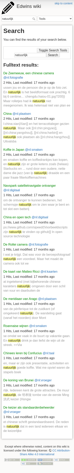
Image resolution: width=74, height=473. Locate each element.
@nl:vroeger (43, 380)
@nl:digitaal (11, 190)
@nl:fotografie (13, 77)
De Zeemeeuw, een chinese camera (28, 73)
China (7, 113)
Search (34, 18)
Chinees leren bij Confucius (22, 353)
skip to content (63, 3)
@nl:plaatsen (21, 113)
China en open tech (17, 217)
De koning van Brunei (18, 380)
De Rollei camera (15, 244)
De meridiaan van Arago (20, 299)
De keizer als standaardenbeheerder (28, 407)
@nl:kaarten (49, 271)
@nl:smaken (34, 149)
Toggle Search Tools (53, 50)
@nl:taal (48, 353)
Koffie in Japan (13, 149)
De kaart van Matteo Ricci (21, 271)
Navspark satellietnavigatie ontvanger (29, 185)
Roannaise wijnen (15, 326)
